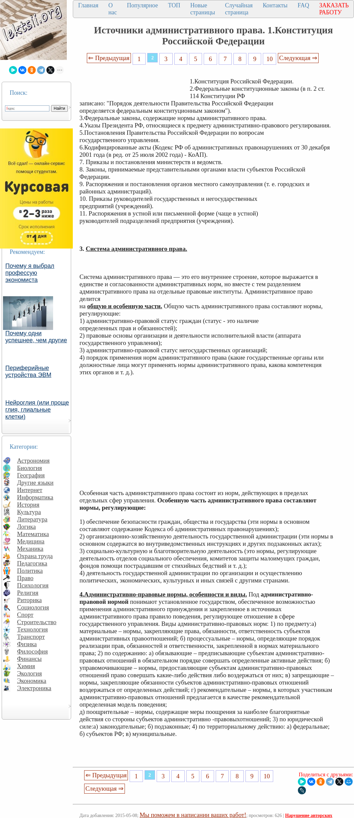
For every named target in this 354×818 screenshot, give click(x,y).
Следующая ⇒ (298, 57)
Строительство (36, 622)
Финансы (29, 658)
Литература (32, 519)
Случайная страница (239, 9)
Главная (88, 5)
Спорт (25, 614)
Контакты (275, 5)
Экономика (31, 680)
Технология (32, 629)
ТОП (174, 5)
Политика (30, 570)
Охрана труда (35, 555)
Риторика (29, 599)
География (31, 475)
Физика (27, 644)
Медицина (30, 541)
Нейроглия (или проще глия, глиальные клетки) (37, 409)
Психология (32, 585)
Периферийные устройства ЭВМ (28, 371)
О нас (112, 9)
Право (25, 577)
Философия (32, 651)
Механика (30, 548)
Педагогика (32, 563)
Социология (33, 607)
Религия (27, 592)
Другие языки (35, 482)
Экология (29, 673)
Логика (26, 526)
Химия (26, 666)
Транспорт (31, 636)
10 (270, 58)
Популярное (142, 5)
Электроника (34, 688)
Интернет (29, 489)
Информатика (35, 497)
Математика (33, 533)
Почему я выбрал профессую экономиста (29, 273)
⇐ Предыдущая (109, 57)
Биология (29, 467)
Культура (29, 511)
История (28, 504)
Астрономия (33, 460)
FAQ (303, 5)
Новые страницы (202, 9)
